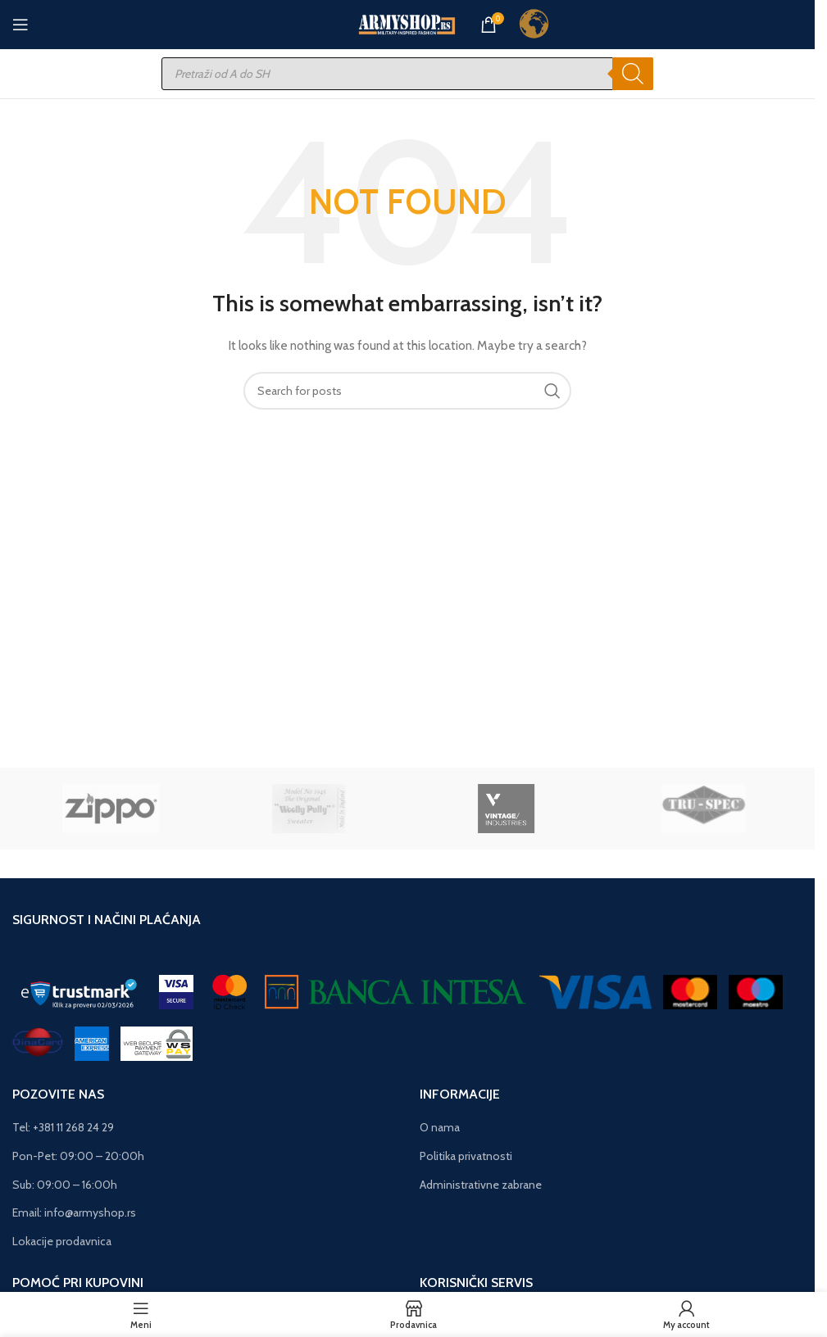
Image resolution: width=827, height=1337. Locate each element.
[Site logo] (408, 23)
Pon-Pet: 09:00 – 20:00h (78, 1156)
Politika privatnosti (466, 1156)
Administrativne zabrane (481, 1184)
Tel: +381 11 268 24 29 (63, 1127)
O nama (440, 1127)
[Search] (632, 73)
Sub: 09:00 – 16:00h (64, 1184)
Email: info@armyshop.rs (74, 1212)
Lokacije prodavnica (61, 1241)
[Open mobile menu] (20, 24)
